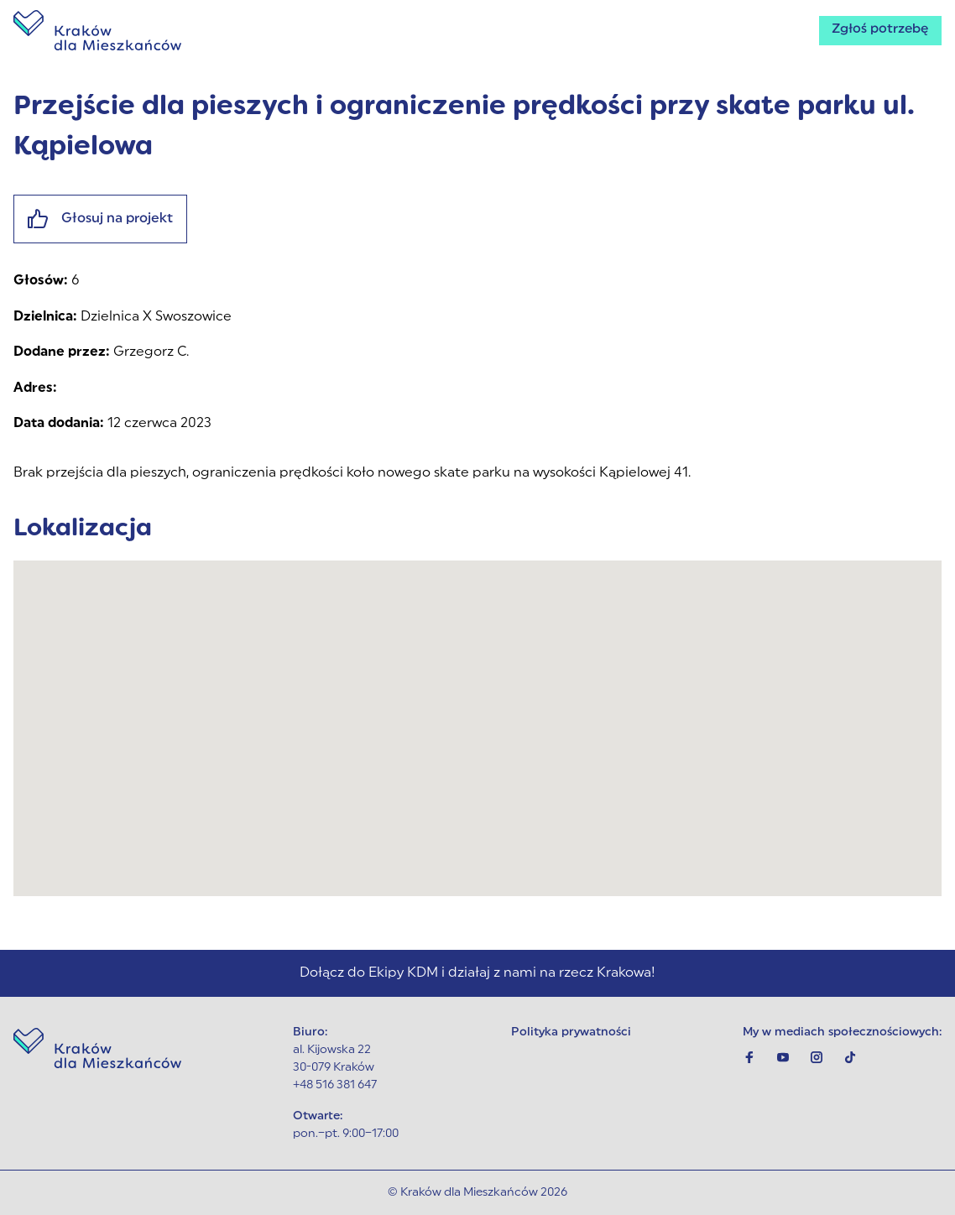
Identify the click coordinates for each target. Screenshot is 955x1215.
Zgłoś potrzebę (878, 30)
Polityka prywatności (571, 1032)
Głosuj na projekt (100, 219)
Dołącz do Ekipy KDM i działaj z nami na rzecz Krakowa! (477, 973)
